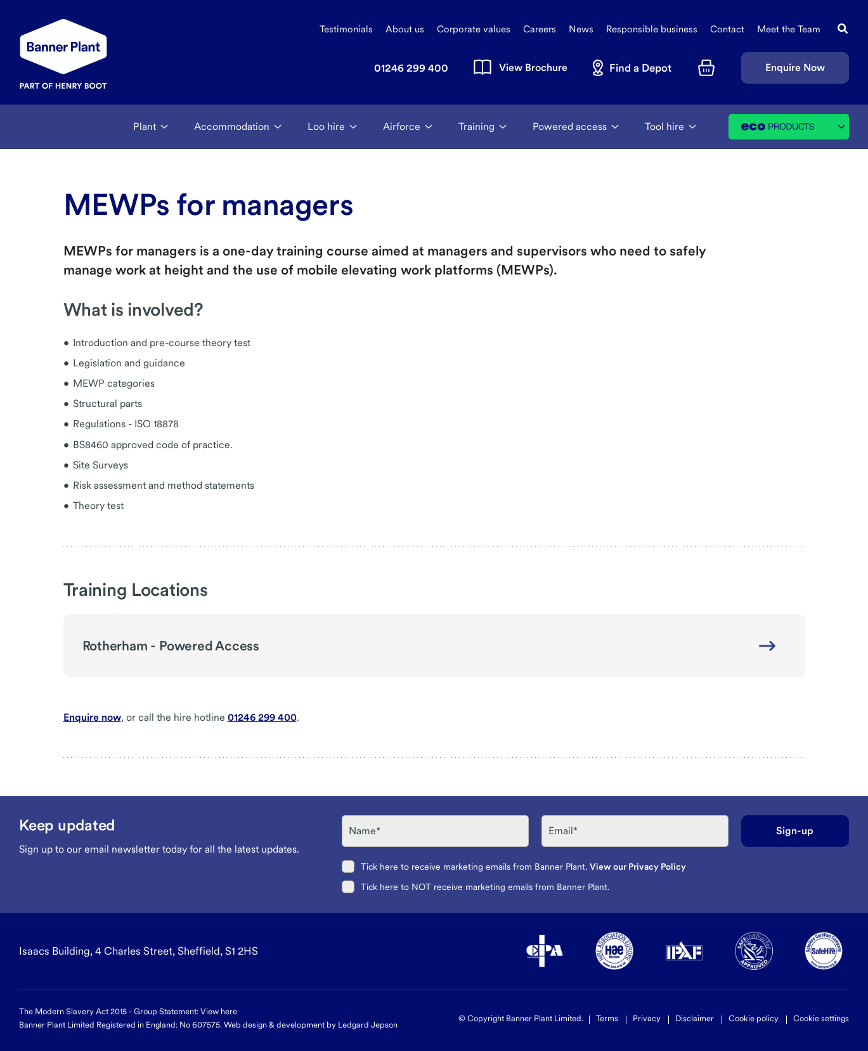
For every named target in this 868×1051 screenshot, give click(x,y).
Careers (539, 29)
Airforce (401, 126)
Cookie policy (754, 1018)
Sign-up (794, 831)
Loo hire (326, 126)
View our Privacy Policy (638, 866)
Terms (607, 1018)
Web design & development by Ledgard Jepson (311, 1024)
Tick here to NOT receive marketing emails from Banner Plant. (485, 887)
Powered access (570, 126)
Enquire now (92, 717)
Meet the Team (788, 29)
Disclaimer (694, 1018)
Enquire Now (795, 67)
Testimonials (346, 29)
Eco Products (795, 127)
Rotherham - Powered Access (171, 646)
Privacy (647, 1018)
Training (476, 126)
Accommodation (231, 126)
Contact (727, 29)
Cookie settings (821, 1018)
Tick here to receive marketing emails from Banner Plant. (523, 866)
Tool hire (664, 126)
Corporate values (473, 29)
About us (404, 29)
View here (218, 1011)
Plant (144, 126)
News (581, 29)
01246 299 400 (262, 717)
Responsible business (651, 29)
